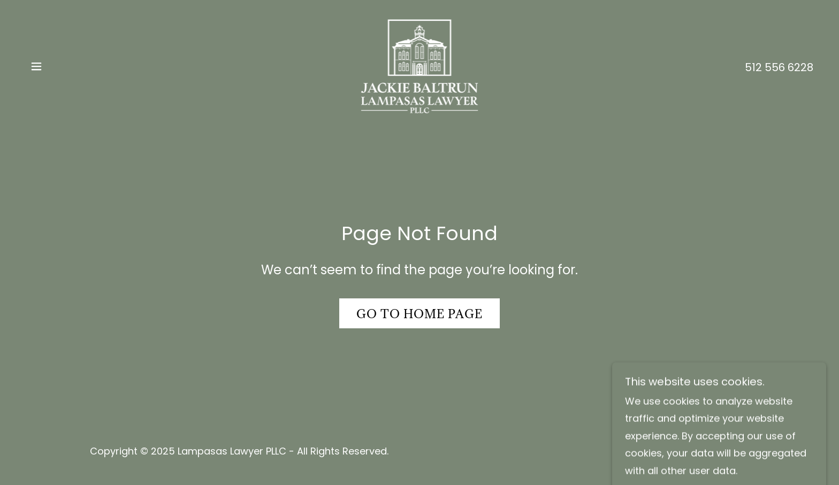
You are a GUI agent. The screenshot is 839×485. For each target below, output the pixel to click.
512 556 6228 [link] (779, 67)
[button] (36, 66)
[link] (419, 65)
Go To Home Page (419, 313)
